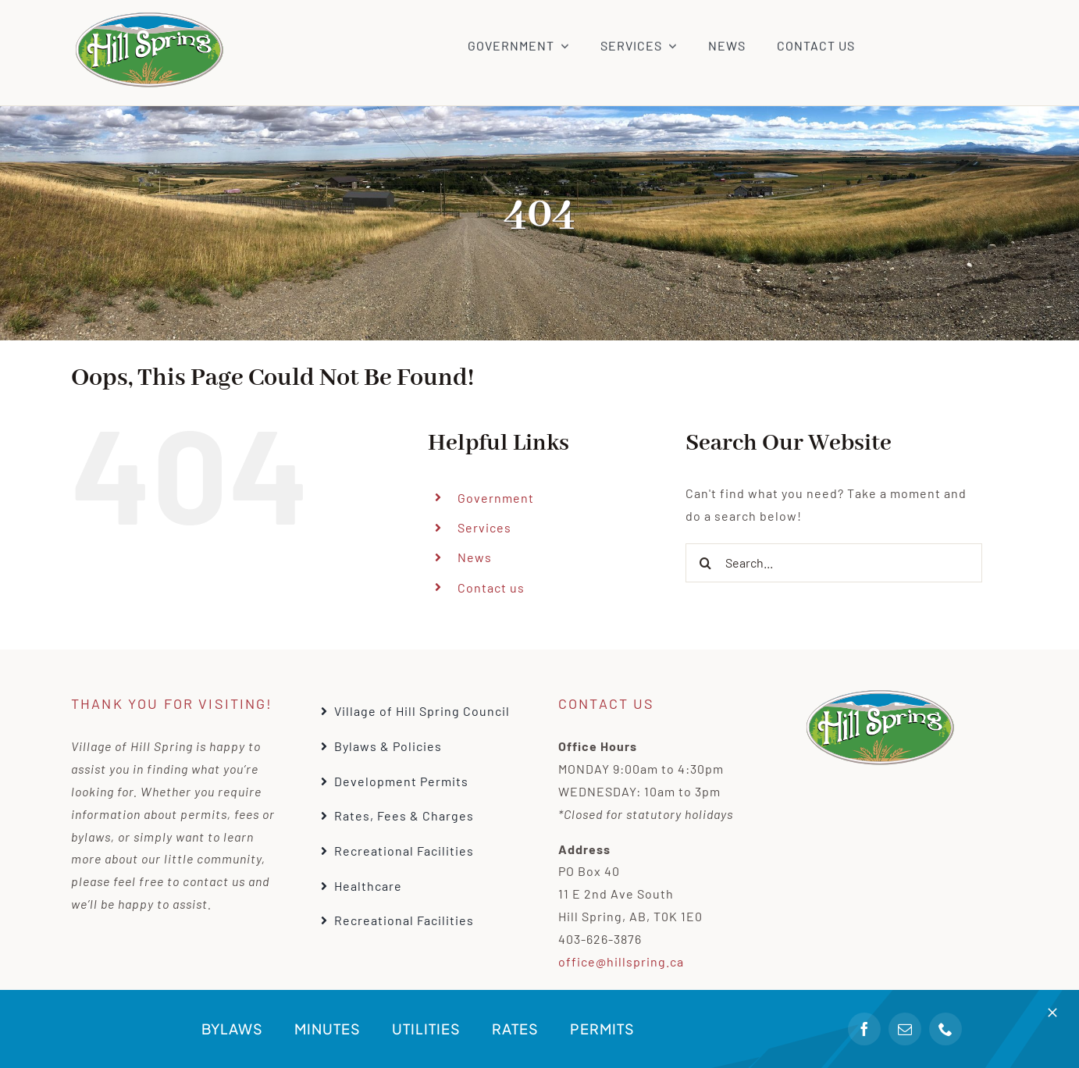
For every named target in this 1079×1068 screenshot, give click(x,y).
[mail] (904, 1029)
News (475, 557)
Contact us (491, 587)
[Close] (1052, 1013)
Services (484, 527)
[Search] (705, 562)
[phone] (945, 1029)
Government (496, 497)
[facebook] (864, 1029)
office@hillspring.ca (621, 961)
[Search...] (834, 562)
